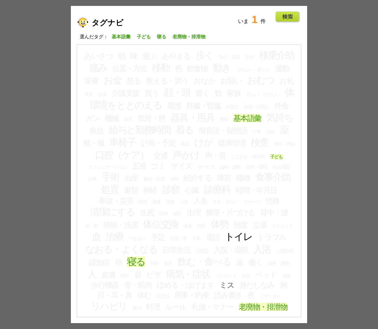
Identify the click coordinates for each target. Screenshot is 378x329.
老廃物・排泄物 (263, 307)
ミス (226, 285)
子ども (276, 156)
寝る (136, 261)
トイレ (238, 236)
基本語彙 (247, 118)
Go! (287, 17)
